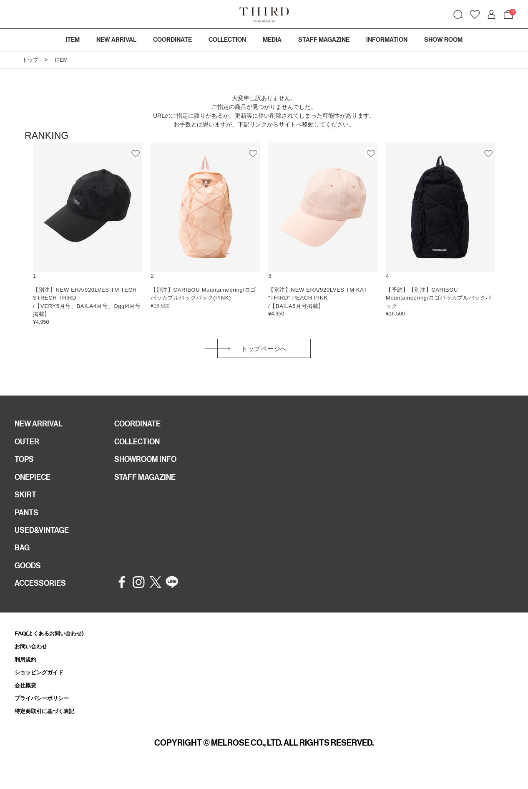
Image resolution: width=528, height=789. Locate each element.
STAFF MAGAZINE (148, 484)
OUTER (28, 446)
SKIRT (26, 502)
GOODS (29, 577)
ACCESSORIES (43, 596)
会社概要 (27, 700)
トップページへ (264, 350)
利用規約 (27, 673)
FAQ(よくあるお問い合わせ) (54, 646)
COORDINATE (140, 427)
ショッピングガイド (43, 687)
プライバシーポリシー (46, 714)
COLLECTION (227, 39)
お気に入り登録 (136, 153)
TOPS (25, 465)
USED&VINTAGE (44, 540)
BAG (23, 559)
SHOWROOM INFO (149, 465)
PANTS (28, 521)
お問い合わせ (33, 659)
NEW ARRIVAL (41, 427)
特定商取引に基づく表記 (49, 727)
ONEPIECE (35, 484)
